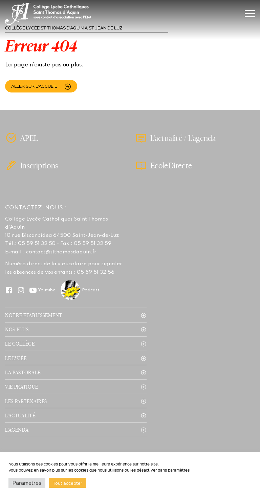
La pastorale (23, 372)
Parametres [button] (27, 482)
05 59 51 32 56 (95, 272)
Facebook (8, 289)
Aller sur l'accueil (34, 86)
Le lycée (15, 358)
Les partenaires (26, 401)
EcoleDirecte (171, 165)
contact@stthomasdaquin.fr (61, 252)
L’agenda (16, 429)
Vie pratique (21, 386)
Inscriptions (39, 165)
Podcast (90, 290)
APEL (29, 138)
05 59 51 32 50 (37, 243)
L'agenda (202, 138)
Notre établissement (33, 315)
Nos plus (16, 329)
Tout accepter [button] (67, 483)
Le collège (20, 343)
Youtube (47, 290)
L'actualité (166, 138)
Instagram (20, 289)
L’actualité (20, 415)
